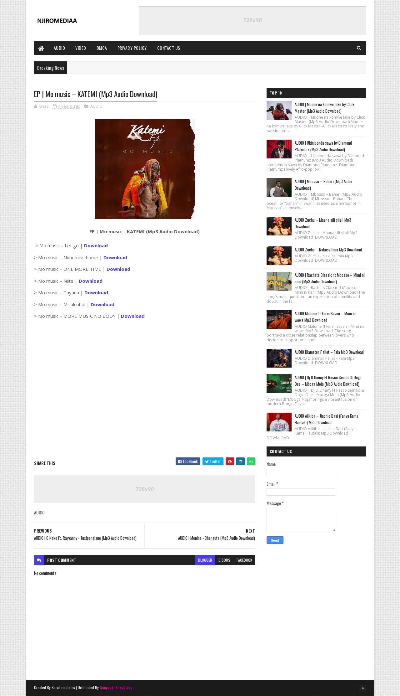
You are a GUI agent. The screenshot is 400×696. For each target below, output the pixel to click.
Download (115, 257)
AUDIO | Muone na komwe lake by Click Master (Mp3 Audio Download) (324, 107)
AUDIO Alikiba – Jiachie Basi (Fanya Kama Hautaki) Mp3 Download (326, 419)
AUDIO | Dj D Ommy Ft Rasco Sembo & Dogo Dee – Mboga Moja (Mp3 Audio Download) (328, 380)
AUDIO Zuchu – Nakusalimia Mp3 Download (328, 249)
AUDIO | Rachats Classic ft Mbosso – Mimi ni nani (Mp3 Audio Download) (330, 278)
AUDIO (59, 47)
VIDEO (80, 47)
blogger (205, 560)
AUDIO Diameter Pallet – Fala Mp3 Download (329, 352)
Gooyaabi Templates (116, 687)
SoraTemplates (63, 687)
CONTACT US (168, 47)
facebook (244, 560)
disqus (224, 560)
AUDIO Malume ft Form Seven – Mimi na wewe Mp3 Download (326, 316)
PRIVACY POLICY (132, 47)
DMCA (102, 47)
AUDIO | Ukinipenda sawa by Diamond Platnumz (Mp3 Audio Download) (323, 146)
